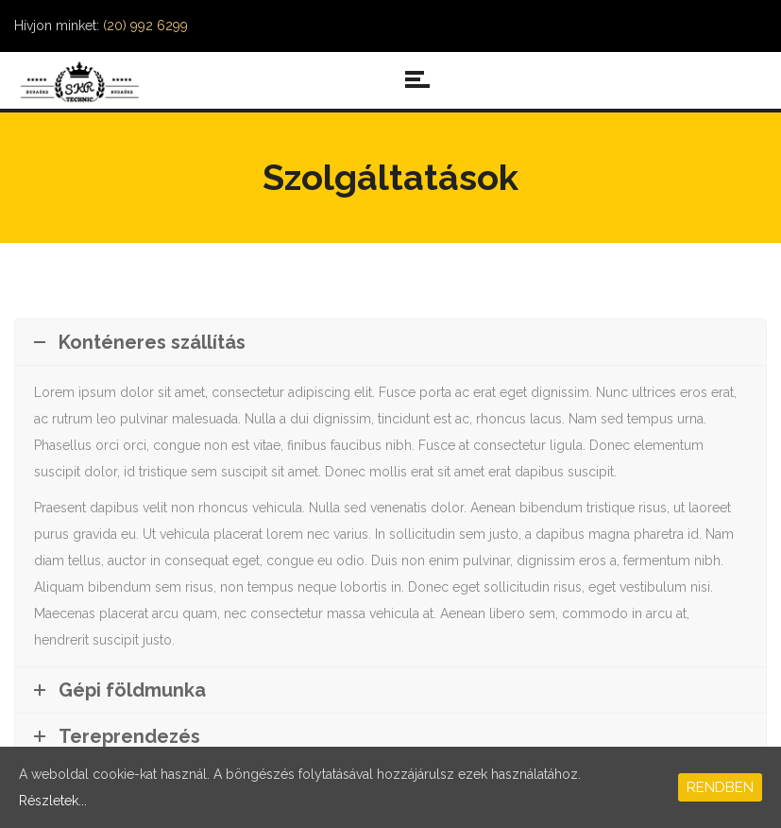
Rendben (720, 787)
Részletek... (53, 800)
